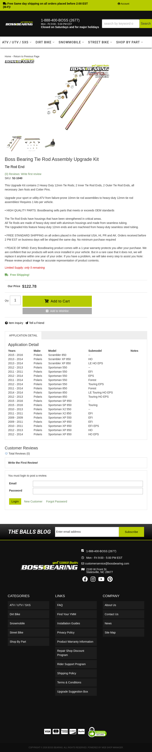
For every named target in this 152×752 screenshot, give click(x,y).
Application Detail (23, 335)
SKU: (8, 178)
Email (12, 483)
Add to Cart (60, 301)
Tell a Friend (36, 323)
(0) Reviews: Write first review (23, 174)
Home (8, 56)
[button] (127, 23)
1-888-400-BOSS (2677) (101, 551)
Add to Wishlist (59, 311)
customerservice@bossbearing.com (107, 563)
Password (15, 490)
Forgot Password (56, 501)
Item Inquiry (16, 323)
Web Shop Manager (112, 747)
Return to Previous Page (26, 56)
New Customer (33, 501)
